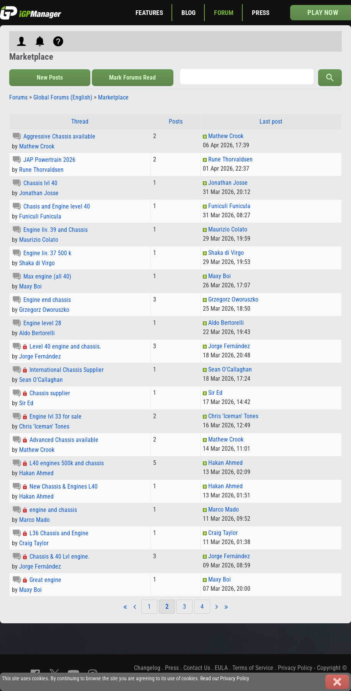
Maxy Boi (30, 286)
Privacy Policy (295, 667)
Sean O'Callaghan (41, 379)
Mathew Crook (36, 146)
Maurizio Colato (38, 239)
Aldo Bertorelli (37, 333)
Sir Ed (26, 403)
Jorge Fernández (40, 356)
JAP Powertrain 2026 (49, 159)
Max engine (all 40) (47, 276)
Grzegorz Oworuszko (44, 309)
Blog (188, 12)
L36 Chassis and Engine (58, 533)
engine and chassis (53, 509)
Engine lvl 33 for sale (55, 416)
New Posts (50, 77)
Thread (79, 121)
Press (260, 12)
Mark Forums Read (132, 77)
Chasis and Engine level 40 (56, 206)
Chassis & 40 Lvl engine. (59, 556)
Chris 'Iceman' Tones (44, 426)
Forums (18, 97)
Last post (271, 121)
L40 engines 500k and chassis (66, 463)
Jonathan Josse (39, 193)
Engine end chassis (47, 299)
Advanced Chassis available (63, 439)
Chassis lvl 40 (40, 183)
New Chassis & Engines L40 (63, 486)
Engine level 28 (42, 323)
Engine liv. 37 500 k (47, 253)
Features (149, 12)
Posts (176, 121)
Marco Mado (34, 519)
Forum (223, 12)
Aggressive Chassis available (59, 136)
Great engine (45, 579)
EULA (221, 667)
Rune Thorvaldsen (41, 169)
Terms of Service (252, 667)
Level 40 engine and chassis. (65, 346)
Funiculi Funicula (40, 216)
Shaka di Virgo (37, 263)
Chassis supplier (49, 393)
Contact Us (196, 667)
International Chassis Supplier (66, 369)
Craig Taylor (34, 543)
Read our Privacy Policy (224, 678)
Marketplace (113, 97)
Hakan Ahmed (36, 473)
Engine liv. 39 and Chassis (55, 229)
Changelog (147, 667)
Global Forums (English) (62, 97)
